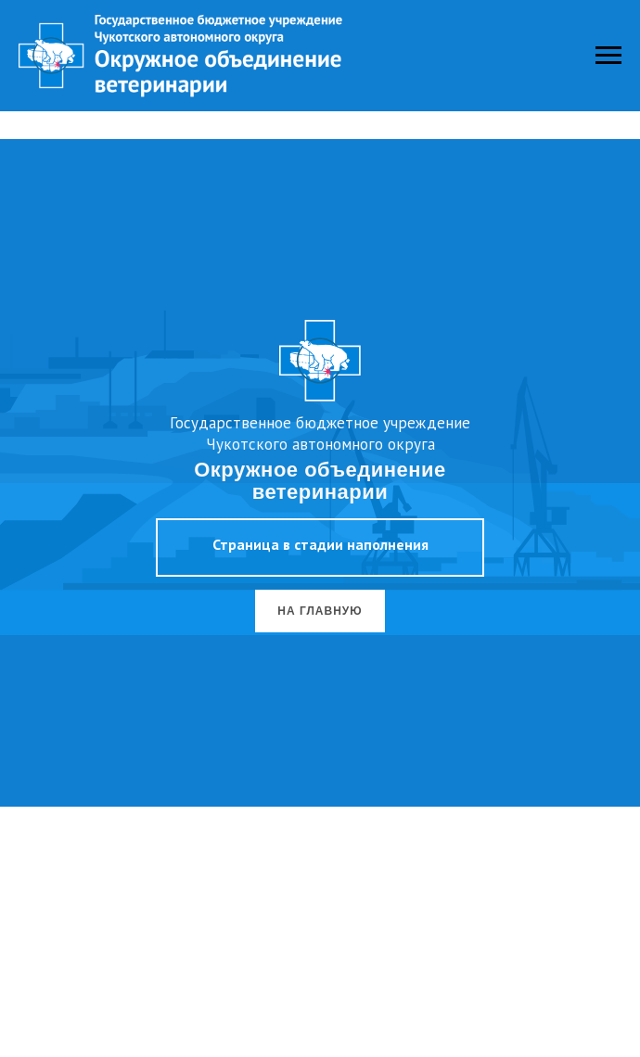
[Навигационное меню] (608, 55)
